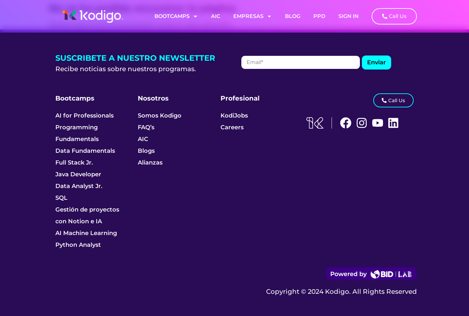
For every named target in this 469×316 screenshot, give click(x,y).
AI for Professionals (84, 115)
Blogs (146, 150)
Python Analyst (78, 244)
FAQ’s (146, 127)
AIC (215, 16)
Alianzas (150, 162)
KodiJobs (234, 115)
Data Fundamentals (85, 150)
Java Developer (78, 174)
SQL (61, 197)
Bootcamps (176, 16)
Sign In (348, 16)
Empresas (252, 16)
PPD (319, 16)
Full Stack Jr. (74, 162)
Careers (232, 127)
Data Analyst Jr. (78, 186)
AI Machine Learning (86, 233)
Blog (292, 16)
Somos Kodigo (159, 115)
